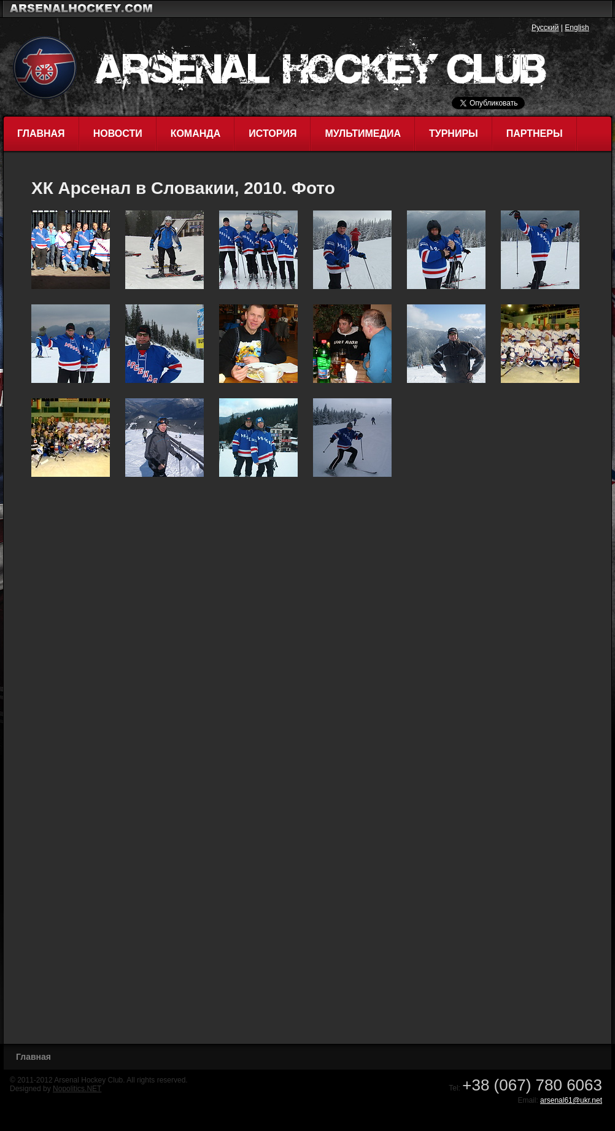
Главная (41, 133)
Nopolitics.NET (77, 1088)
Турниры (453, 133)
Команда (196, 133)
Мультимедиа (363, 133)
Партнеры (534, 133)
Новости (117, 133)
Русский (545, 27)
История (272, 133)
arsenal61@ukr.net (571, 1100)
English (577, 27)
